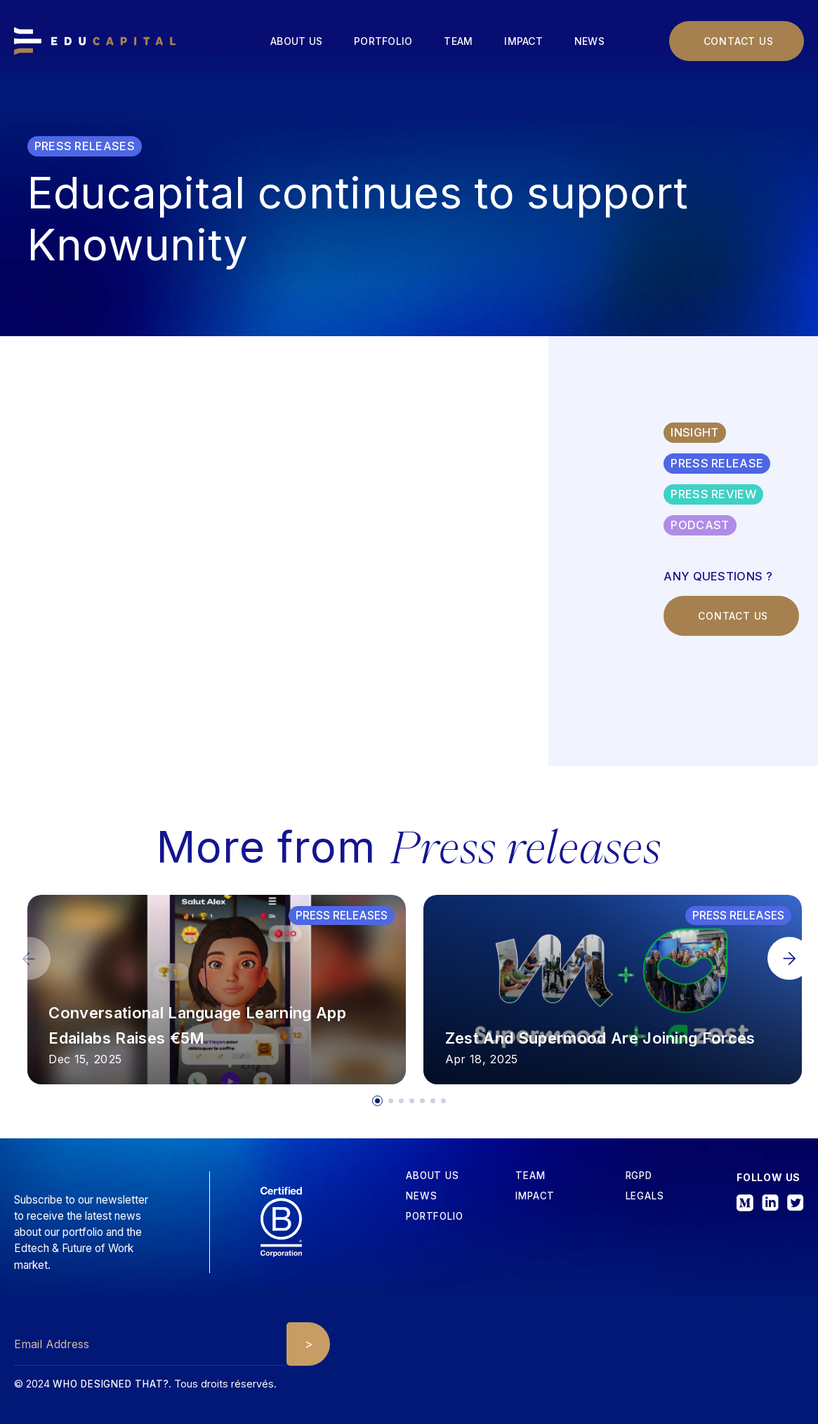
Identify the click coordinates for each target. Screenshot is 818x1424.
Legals (645, 1196)
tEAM (530, 1175)
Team (458, 41)
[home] (95, 41)
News (589, 41)
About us (296, 41)
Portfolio (383, 41)
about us (432, 1175)
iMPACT (535, 1196)
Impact (523, 41)
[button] (789, 958)
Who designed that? (111, 1384)
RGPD (639, 1175)
